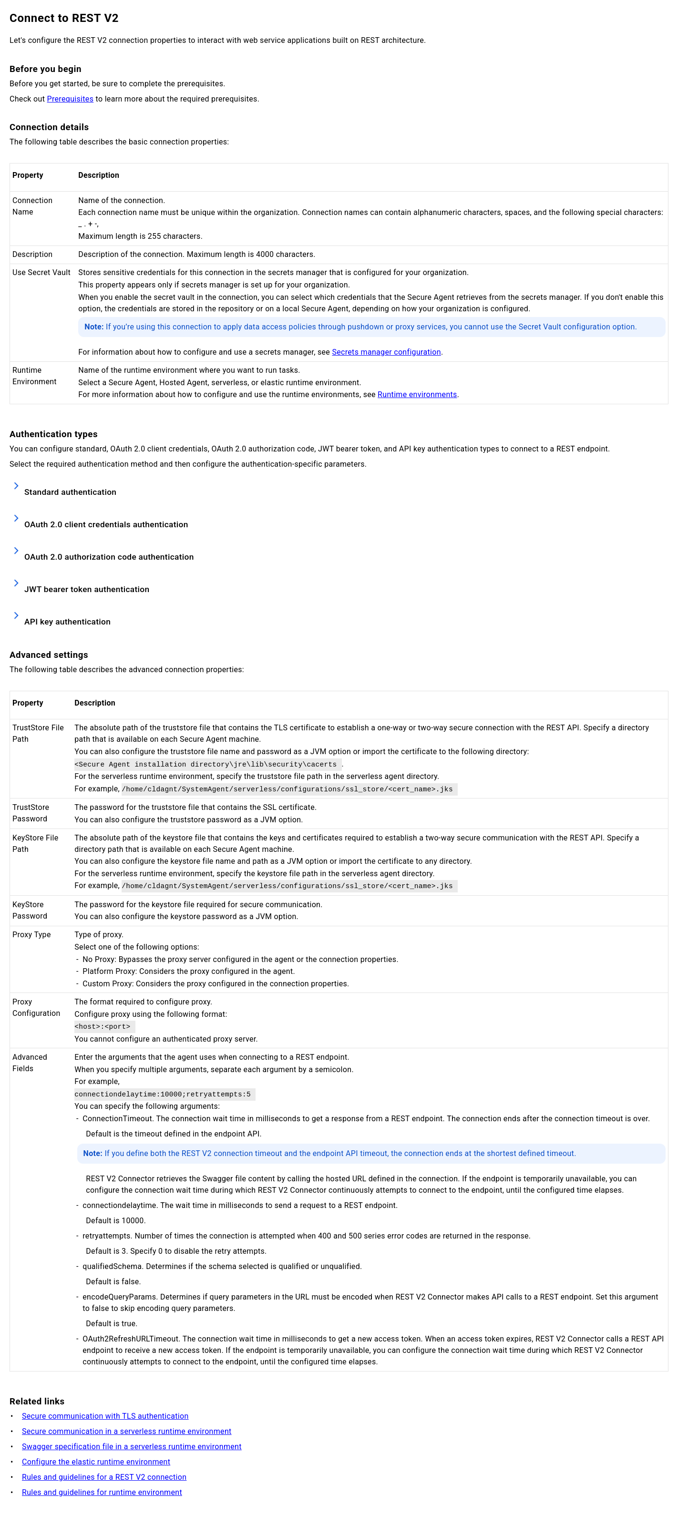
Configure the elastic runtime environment (96, 1461)
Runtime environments (417, 394)
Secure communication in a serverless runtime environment (127, 1431)
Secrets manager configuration (386, 352)
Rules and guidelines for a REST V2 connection (104, 1477)
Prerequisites (70, 98)
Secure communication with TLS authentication (105, 1416)
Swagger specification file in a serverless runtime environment (132, 1446)
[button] (339, 488)
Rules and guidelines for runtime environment (102, 1492)
